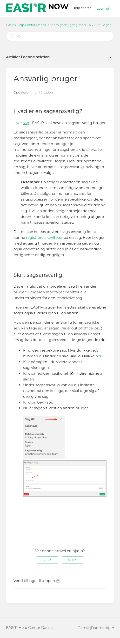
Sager (106, 25)
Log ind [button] (102, 8)
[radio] (47, 559)
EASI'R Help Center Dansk (26, 25)
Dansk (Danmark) (94, 627)
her (98, 356)
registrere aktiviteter (44, 237)
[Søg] (60, 36)
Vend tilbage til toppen (36, 580)
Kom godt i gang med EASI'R (73, 25)
